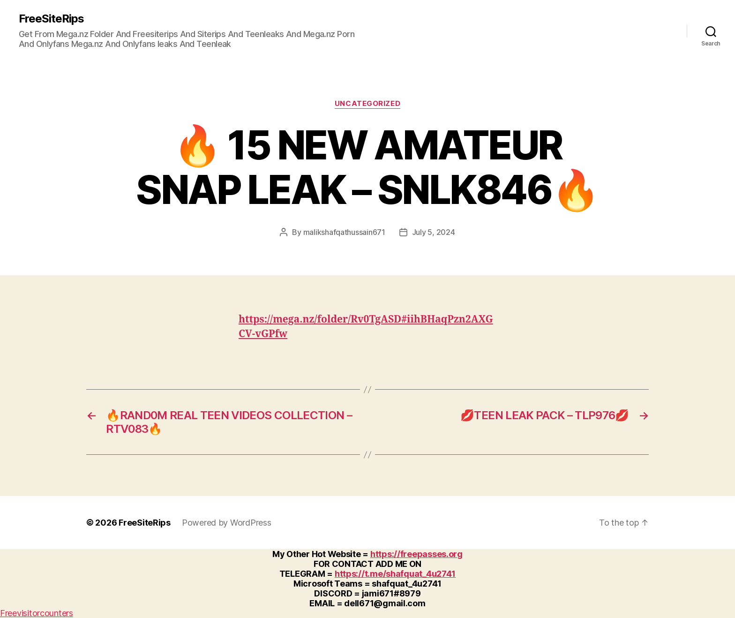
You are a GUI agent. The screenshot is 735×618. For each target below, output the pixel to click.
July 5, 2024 (433, 232)
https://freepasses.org (416, 554)
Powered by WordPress (226, 523)
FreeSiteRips (51, 18)
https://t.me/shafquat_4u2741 (395, 574)
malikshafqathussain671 (344, 232)
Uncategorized (367, 103)
